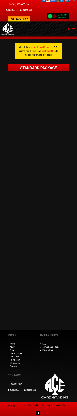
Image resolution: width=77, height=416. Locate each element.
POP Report (15, 360)
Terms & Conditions (50, 347)
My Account (15, 363)
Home (12, 343)
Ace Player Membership (44, 47)
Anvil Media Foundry (60, 405)
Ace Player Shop (19, 19)
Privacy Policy (48, 350)
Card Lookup (15, 356)
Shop (12, 350)
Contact (13, 366)
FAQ (44, 343)
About (12, 347)
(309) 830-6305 (18, 4)
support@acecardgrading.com (19, 10)
